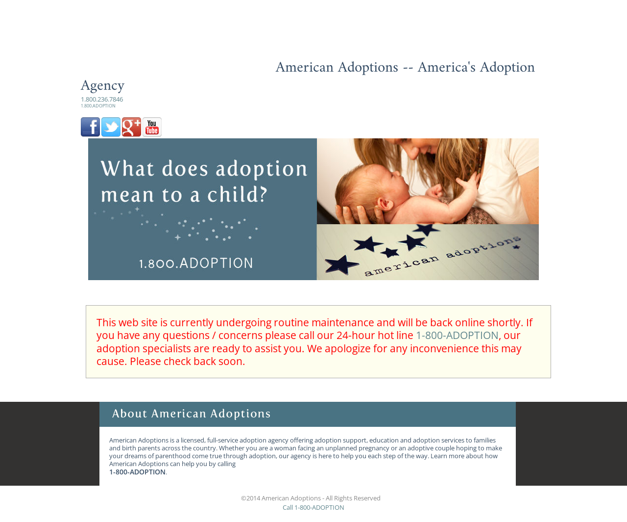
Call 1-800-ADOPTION (313, 507)
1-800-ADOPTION (457, 335)
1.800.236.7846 (102, 102)
